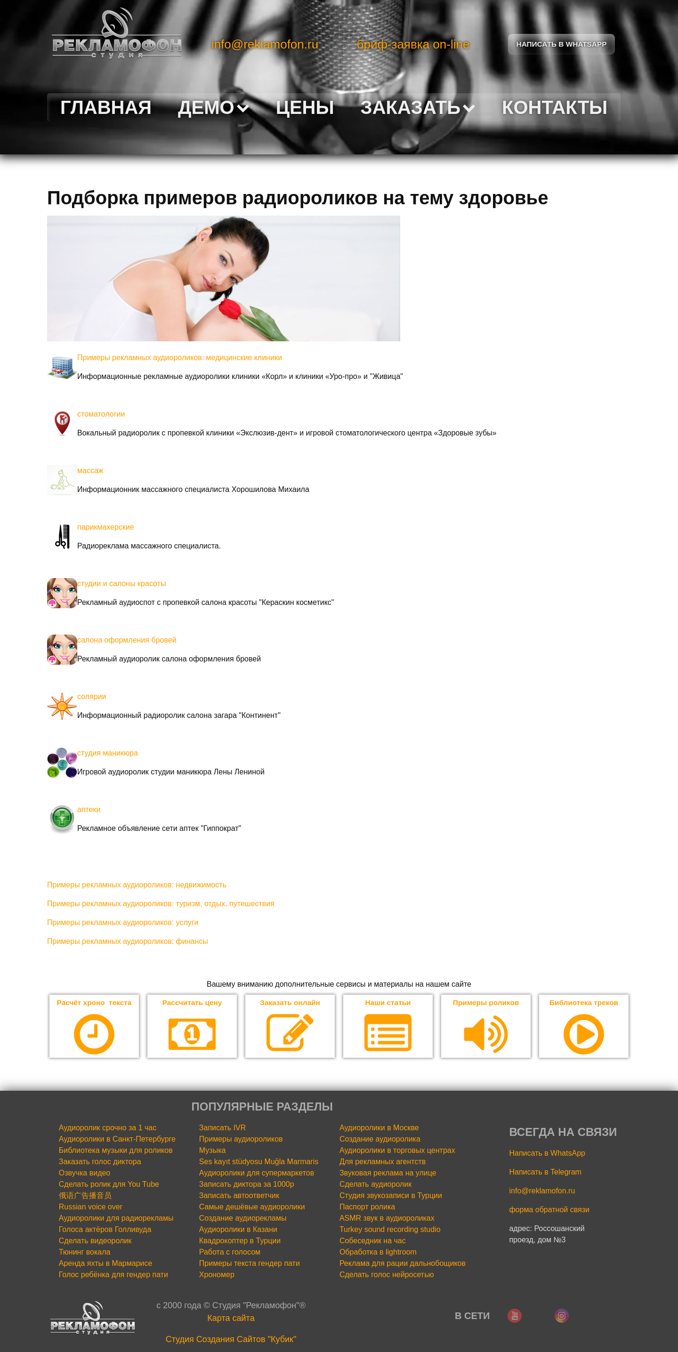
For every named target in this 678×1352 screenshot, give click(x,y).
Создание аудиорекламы (243, 1219)
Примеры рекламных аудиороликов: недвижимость (136, 885)
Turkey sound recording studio (390, 1230)
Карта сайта (230, 1318)
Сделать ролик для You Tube (109, 1185)
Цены (305, 107)
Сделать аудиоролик (375, 1185)
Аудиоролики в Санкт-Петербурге (117, 1139)
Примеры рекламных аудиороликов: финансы (127, 941)
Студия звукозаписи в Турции (390, 1196)
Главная (106, 107)
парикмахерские (105, 527)
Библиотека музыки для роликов (116, 1151)
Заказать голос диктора (100, 1162)
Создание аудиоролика (379, 1139)
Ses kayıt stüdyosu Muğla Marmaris (258, 1162)
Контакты (554, 107)
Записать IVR (222, 1128)
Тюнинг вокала (85, 1252)
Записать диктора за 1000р (246, 1185)
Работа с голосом (229, 1252)
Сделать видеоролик (95, 1241)
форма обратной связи (549, 1210)
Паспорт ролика (367, 1207)
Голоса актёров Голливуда (105, 1230)
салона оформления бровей (127, 640)
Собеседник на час (372, 1241)
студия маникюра (107, 753)
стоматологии (101, 414)
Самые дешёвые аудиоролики (252, 1207)
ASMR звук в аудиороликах (387, 1219)
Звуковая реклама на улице (387, 1173)
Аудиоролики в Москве (379, 1128)
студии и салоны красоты (121, 583)
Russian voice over (90, 1207)
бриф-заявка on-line (413, 44)
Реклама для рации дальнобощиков (402, 1264)
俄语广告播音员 (85, 1196)
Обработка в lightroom (378, 1252)
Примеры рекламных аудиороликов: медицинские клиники (179, 358)
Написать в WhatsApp (547, 1154)
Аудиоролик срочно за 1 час (108, 1128)
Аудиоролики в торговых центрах (397, 1151)
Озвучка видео (85, 1173)
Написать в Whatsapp (562, 44)
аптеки (89, 809)
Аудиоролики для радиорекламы (116, 1219)
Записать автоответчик (239, 1196)
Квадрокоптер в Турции (240, 1241)
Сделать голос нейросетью (386, 1275)
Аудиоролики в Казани (238, 1230)
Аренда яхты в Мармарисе (106, 1264)
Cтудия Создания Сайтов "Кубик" (231, 1339)
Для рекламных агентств (382, 1162)
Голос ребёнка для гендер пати (113, 1275)
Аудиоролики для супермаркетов (256, 1173)
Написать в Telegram (545, 1172)
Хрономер (216, 1275)
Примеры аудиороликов (241, 1139)
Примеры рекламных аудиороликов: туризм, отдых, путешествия (160, 904)
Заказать (418, 107)
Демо (214, 107)
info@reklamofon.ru (264, 44)
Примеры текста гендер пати (249, 1264)
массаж (90, 471)
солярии (91, 696)
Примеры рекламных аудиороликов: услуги (123, 922)
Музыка (212, 1151)
